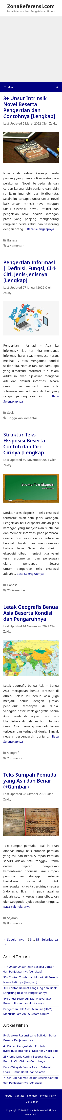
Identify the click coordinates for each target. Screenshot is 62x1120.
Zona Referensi (35, 1110)
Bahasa (12, 240)
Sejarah (12, 918)
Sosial (11, 413)
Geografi (13, 753)
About (8, 1095)
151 (38, 939)
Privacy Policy (48, 1095)
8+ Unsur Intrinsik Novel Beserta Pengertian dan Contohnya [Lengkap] (29, 107)
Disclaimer (32, 1101)
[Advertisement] (31, 49)
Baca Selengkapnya (40, 229)
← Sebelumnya (13, 939)
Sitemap (32, 1095)
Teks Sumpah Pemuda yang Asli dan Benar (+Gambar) (29, 780)
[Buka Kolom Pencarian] (57, 87)
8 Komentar (15, 923)
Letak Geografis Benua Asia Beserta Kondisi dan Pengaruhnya (30, 613)
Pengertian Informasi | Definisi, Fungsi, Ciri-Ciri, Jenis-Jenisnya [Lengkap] (30, 271)
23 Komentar (16, 590)
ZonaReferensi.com (31, 6)
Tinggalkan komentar (22, 418)
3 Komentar (15, 246)
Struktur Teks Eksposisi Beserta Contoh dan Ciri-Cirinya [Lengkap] (24, 443)
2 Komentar (15, 758)
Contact (19, 1095)
